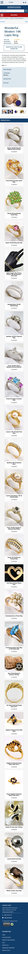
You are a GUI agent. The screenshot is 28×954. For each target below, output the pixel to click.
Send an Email (8, 917)
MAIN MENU (9, 15)
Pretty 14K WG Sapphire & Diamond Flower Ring (14, 528)
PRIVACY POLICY (6, 950)
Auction (6, 18)
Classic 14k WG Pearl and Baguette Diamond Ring (14, 148)
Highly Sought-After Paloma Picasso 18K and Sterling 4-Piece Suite (14, 274)
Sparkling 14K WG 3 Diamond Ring (14, 337)
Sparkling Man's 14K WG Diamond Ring (14, 305)
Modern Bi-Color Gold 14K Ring (14, 827)
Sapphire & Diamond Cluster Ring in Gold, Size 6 (14, 763)
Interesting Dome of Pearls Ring (14, 616)
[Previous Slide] (4, 100)
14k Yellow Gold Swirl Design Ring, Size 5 (14, 706)
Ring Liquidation (19, 18)
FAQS (3, 942)
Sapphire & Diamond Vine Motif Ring (14, 730)
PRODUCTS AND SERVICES (8, 940)
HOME (3, 934)
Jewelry (12, 18)
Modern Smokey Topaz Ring (14, 890)
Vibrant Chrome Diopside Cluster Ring (14, 214)
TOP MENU (7, 2)
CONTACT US (5, 945)
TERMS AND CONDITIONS (8, 947)
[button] (4, 112)
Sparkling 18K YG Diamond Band (14, 463)
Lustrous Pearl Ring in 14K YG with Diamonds (14, 496)
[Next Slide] (24, 100)
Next (26, 21)
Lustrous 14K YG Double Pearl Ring (14, 432)
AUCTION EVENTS (6, 937)
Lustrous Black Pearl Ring (14, 859)
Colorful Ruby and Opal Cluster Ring (14, 181)
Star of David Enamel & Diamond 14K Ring (14, 674)
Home (1, 18)
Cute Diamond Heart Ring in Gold (14, 583)
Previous (2, 21)
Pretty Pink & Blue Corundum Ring (14, 399)
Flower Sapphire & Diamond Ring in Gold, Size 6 (14, 794)
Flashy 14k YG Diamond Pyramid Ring (14, 558)
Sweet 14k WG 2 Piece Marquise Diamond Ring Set (14, 366)
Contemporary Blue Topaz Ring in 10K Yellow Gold (14, 648)
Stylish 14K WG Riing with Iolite (14, 243)
